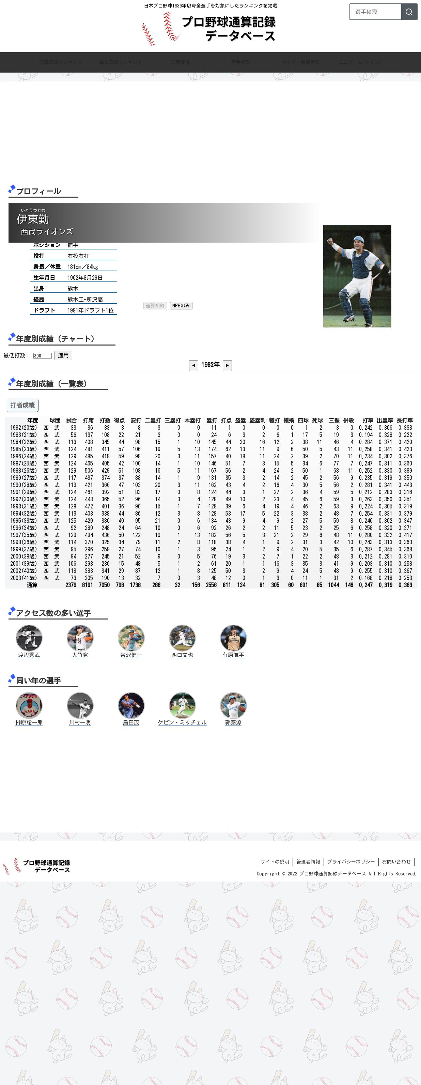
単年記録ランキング (120, 62)
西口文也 (182, 858)
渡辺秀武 (29, 858)
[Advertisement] (207, 132)
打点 (226, 623)
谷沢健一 (131, 858)
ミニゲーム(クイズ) (360, 62)
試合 (71, 623)
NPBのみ (181, 254)
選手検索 (240, 62)
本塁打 (192, 623)
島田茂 (131, 926)
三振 (334, 623)
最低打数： (17, 405)
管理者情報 (308, 1065)
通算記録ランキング (60, 62)
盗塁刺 (257, 623)
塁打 (211, 623)
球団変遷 (180, 62)
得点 (119, 623)
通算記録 (155, 254)
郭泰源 (233, 926)
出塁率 (385, 623)
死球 (317, 623)
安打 (135, 623)
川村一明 (80, 926)
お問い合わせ (396, 1065)
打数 (104, 623)
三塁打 (173, 623)
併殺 (348, 623)
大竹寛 (80, 858)
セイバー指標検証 (300, 62)
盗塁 (240, 623)
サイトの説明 (275, 1065)
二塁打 (153, 623)
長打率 (404, 623)
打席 (88, 623)
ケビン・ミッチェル (182, 926)
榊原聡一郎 (29, 926)
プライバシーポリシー (351, 1065)
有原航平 (233, 858)
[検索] (409, 11)
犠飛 (288, 623)
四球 (303, 623)
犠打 (274, 623)
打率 (367, 623)
